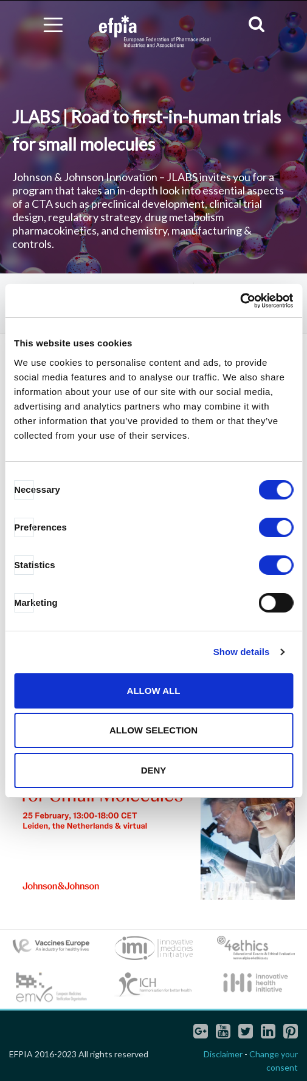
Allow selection (153, 730)
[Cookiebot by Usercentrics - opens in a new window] (240, 301)
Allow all (154, 690)
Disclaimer (223, 1054)
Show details (241, 652)
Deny (154, 770)
